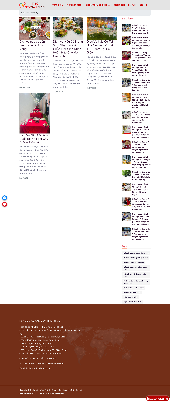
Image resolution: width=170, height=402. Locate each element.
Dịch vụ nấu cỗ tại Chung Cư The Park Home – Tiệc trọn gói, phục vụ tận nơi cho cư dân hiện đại (141, 135)
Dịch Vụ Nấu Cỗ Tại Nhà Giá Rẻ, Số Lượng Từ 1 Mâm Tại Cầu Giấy (101, 47)
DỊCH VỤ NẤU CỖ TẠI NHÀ (98, 5)
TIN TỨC (132, 5)
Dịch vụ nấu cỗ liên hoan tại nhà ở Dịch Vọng (32, 45)
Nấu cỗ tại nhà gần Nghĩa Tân (135, 262)
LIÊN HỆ (143, 5)
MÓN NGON (119, 5)
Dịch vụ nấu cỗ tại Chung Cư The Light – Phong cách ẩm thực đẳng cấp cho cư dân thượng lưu (141, 165)
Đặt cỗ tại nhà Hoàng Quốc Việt (134, 279)
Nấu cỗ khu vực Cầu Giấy (133, 267)
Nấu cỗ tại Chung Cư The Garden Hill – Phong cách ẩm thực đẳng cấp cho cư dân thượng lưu (141, 208)
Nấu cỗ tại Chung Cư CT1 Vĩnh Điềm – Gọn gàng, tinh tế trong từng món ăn (141, 29)
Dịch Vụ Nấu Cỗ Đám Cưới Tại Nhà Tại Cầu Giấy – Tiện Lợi (33, 139)
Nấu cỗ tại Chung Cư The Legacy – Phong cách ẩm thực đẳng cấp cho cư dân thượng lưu (141, 120)
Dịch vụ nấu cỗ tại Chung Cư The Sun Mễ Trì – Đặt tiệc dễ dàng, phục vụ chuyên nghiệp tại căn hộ (141, 104)
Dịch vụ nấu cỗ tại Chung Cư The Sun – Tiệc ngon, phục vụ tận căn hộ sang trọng (141, 193)
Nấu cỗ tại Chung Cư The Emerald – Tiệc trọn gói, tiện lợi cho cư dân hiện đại (141, 179)
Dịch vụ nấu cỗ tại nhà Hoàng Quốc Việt (135, 286)
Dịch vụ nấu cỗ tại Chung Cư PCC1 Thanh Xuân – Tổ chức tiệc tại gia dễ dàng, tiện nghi (140, 73)
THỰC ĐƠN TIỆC (74, 5)
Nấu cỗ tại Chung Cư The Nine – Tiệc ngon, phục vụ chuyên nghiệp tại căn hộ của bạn (141, 150)
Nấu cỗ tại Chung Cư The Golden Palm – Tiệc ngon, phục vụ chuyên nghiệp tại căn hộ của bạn (141, 238)
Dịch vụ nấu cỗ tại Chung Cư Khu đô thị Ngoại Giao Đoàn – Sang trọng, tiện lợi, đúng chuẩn (141, 43)
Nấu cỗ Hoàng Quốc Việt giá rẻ (136, 257)
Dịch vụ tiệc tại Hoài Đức (133, 292)
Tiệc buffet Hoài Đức (132, 306)
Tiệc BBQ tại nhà (130, 301)
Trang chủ (57, 5)
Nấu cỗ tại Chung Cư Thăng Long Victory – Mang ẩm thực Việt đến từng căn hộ (141, 58)
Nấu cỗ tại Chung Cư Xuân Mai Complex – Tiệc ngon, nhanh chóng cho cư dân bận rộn (141, 88)
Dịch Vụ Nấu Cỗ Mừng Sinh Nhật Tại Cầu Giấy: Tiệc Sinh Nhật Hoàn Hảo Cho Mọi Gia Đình (68, 49)
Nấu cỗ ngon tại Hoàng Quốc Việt (135, 272)
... (25, 83)
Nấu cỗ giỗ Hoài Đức (131, 297)
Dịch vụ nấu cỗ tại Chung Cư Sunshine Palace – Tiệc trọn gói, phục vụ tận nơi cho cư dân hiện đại (141, 223)
